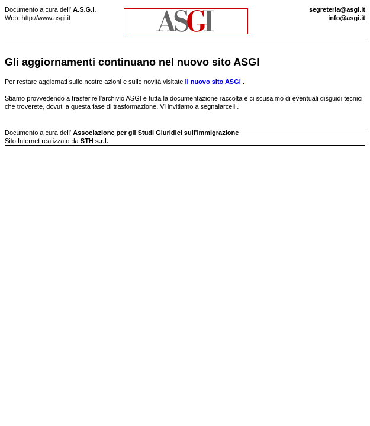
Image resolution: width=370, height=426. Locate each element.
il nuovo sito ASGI (213, 81)
